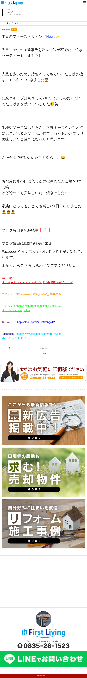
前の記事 (43, 348)
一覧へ (43, 353)
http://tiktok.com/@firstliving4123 (36, 322)
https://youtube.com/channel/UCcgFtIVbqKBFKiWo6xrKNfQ (37, 282)
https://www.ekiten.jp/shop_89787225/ (39, 294)
